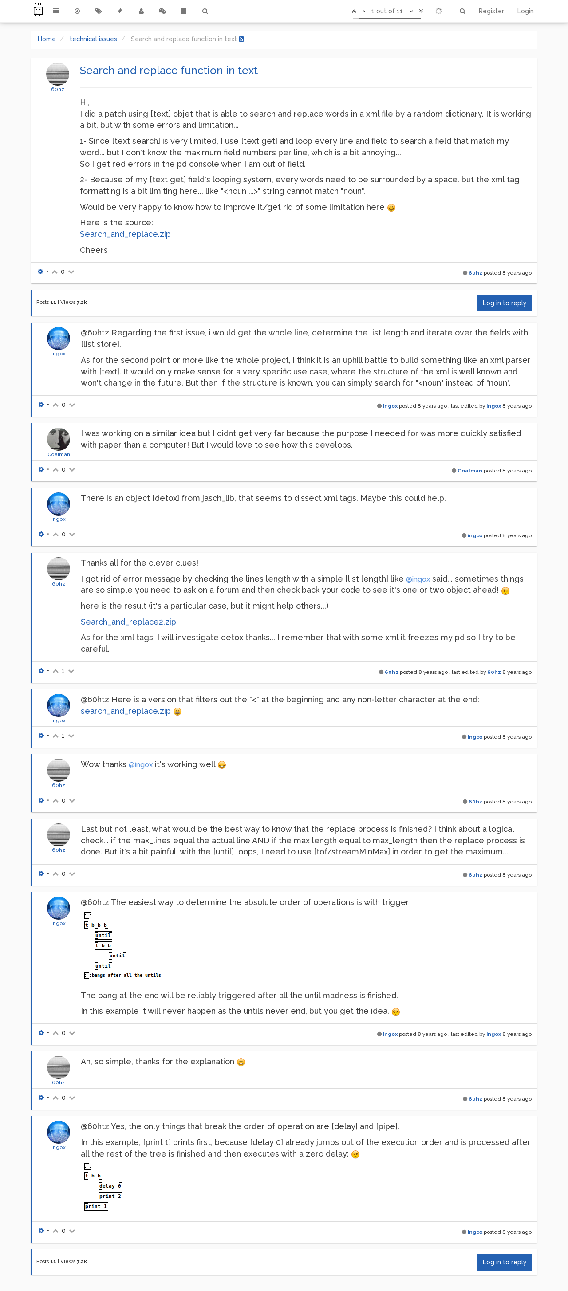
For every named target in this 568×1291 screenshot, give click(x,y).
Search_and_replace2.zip (128, 621)
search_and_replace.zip (126, 711)
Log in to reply (505, 303)
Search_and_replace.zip (125, 234)
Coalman (58, 454)
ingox (58, 353)
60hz (57, 89)
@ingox (418, 579)
